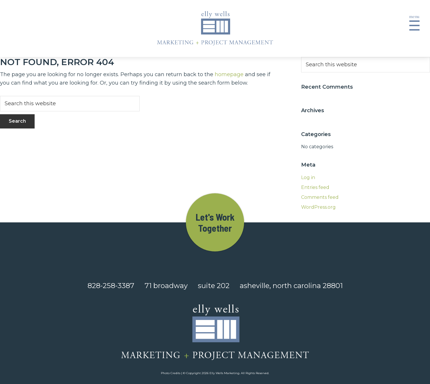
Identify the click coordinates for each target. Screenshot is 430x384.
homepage (229, 74)
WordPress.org (318, 207)
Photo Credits (170, 373)
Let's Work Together (215, 222)
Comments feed (320, 197)
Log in (308, 177)
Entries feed (315, 187)
